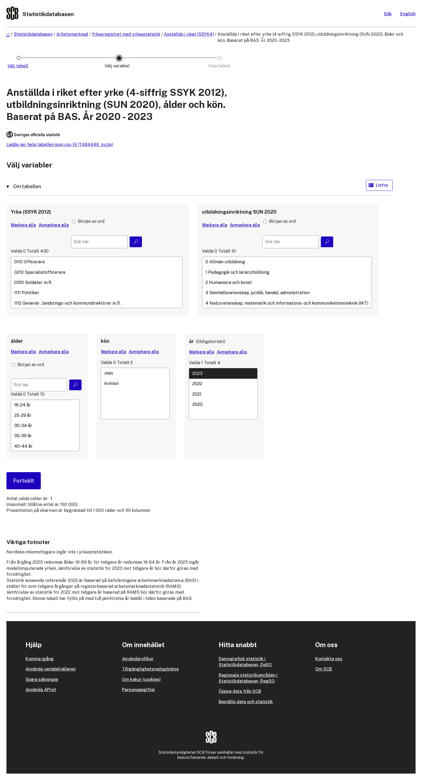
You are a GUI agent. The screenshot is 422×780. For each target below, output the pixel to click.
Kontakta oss (328, 658)
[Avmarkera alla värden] (53, 225)
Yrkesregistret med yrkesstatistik (126, 34)
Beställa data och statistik (246, 701)
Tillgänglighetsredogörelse (150, 669)
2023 (223, 373)
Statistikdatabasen (33, 34)
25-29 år (45, 415)
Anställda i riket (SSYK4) (189, 34)
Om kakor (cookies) (141, 679)
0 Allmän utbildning (287, 262)
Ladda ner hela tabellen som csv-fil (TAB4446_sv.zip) (59, 144)
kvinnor (135, 383)
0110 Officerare (96, 262)
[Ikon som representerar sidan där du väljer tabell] (18, 66)
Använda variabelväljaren (50, 669)
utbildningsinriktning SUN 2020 (239, 212)
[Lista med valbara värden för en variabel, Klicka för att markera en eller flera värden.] (97, 282)
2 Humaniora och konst (287, 282)
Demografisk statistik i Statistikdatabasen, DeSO (245, 661)
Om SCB (323, 669)
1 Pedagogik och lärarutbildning (287, 272)
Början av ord (91, 221)
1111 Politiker (96, 293)
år (191, 341)
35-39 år (45, 436)
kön (105, 341)
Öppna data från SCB (240, 691)
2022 (223, 384)
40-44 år (45, 446)
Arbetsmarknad (72, 34)
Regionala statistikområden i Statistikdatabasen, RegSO (248, 678)
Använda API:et (40, 689)
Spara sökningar (41, 679)
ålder (17, 341)
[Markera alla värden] (23, 225)
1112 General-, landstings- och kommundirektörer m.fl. (96, 303)
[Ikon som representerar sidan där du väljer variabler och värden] (119, 66)
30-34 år (45, 426)
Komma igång (39, 658)
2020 (223, 404)
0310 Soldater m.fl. (96, 282)
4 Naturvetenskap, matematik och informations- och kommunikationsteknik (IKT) (287, 303)
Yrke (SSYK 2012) (31, 212)
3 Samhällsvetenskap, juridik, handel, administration (287, 293)
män (135, 373)
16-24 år (45, 405)
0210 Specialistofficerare (96, 272)
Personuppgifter (138, 689)
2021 (223, 394)
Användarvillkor (137, 658)
